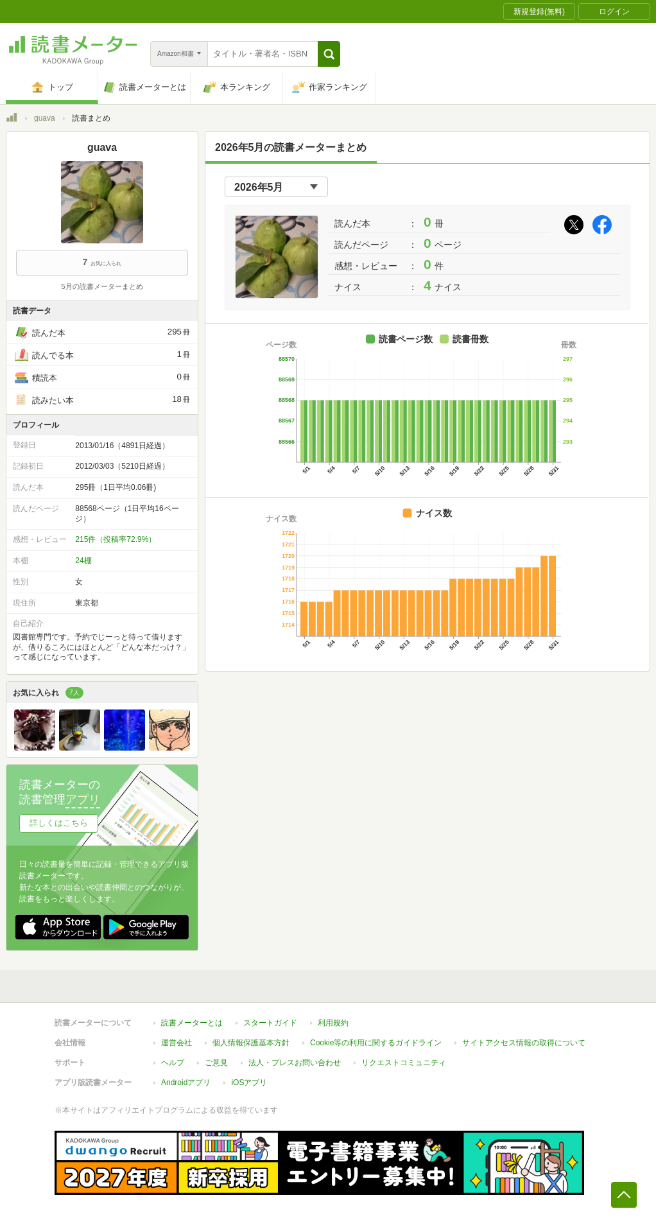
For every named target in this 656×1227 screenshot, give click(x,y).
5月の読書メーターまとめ (101, 286)
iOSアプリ (249, 1082)
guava (44, 118)
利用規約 (333, 1023)
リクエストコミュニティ (403, 1062)
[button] (329, 54)
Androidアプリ (186, 1082)
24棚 (83, 560)
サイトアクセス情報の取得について (523, 1043)
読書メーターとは (192, 1023)
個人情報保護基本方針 (250, 1043)
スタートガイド (270, 1023)
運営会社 (176, 1043)
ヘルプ (172, 1062)
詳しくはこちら (59, 823)
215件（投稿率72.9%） (115, 539)
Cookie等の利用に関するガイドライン (376, 1043)
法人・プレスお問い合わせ (294, 1062)
